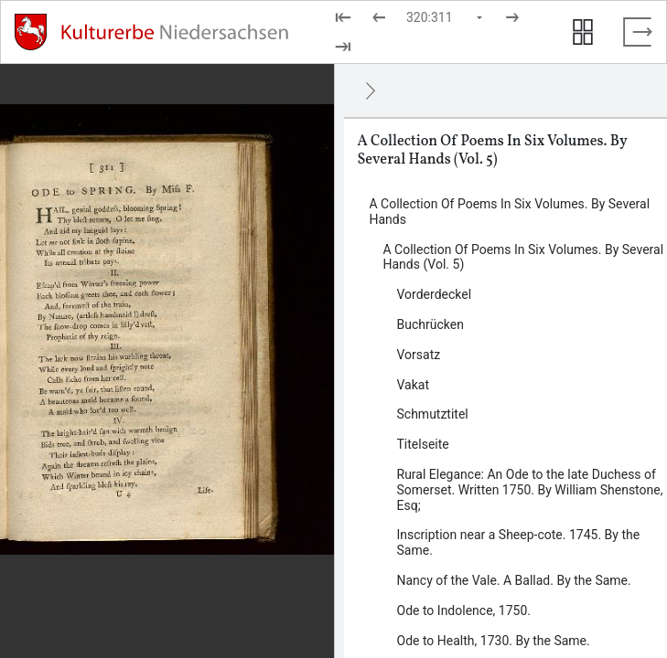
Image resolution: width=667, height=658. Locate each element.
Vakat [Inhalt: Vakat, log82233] (413, 384)
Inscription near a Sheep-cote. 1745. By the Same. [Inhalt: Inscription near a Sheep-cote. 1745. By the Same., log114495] (518, 542)
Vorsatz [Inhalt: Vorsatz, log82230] (419, 354)
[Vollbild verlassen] (637, 32)
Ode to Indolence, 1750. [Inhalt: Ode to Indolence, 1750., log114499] (464, 610)
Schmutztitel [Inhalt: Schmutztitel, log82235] (432, 414)
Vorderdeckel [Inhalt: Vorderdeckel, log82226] (434, 294)
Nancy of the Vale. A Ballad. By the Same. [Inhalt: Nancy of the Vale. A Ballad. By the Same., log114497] (514, 580)
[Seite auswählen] (445, 17)
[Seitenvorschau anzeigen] (583, 32)
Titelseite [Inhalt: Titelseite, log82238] (423, 444)
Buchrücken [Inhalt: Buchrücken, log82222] (430, 324)
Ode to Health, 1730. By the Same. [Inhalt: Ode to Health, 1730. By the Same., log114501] (493, 640)
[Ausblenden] (370, 90)
